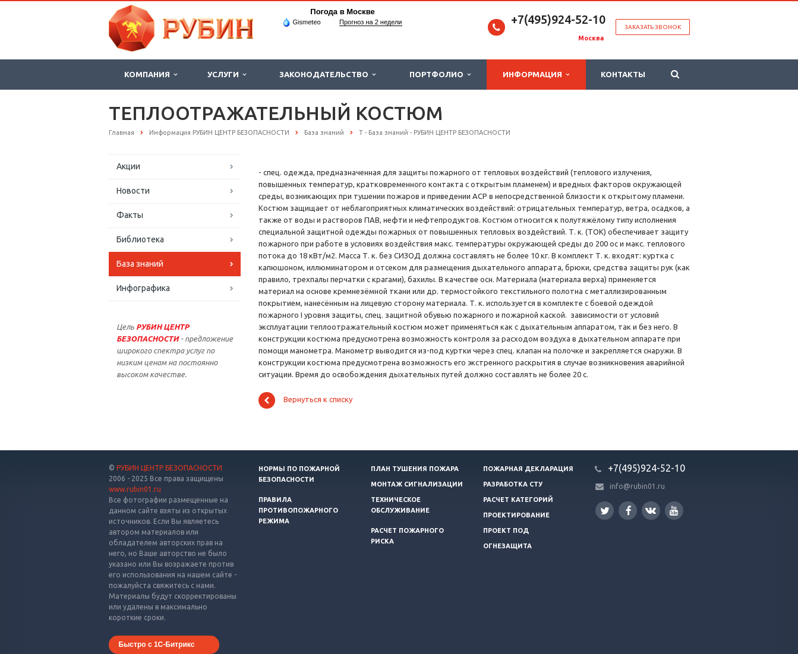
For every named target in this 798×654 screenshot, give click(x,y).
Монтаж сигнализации (417, 484)
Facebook (629, 510)
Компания (150, 74)
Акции (128, 166)
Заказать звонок (652, 27)
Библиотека (140, 239)
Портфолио (440, 74)
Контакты (623, 74)
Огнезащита (507, 545)
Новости (133, 190)
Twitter (605, 510)
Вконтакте (650, 510)
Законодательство (327, 74)
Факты (129, 215)
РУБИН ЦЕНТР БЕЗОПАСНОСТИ (169, 468)
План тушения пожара (415, 468)
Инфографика (143, 288)
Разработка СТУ (512, 484)
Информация (536, 74)
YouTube (674, 510)
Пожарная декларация (528, 468)
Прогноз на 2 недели (370, 22)
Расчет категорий (518, 499)
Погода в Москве (342, 11)
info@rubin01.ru (637, 486)
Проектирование (516, 515)
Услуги (226, 74)
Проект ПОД (506, 530)
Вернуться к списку (305, 400)
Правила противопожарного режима (298, 510)
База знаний (139, 263)
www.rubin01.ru (135, 489)
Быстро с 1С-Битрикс (157, 644)
